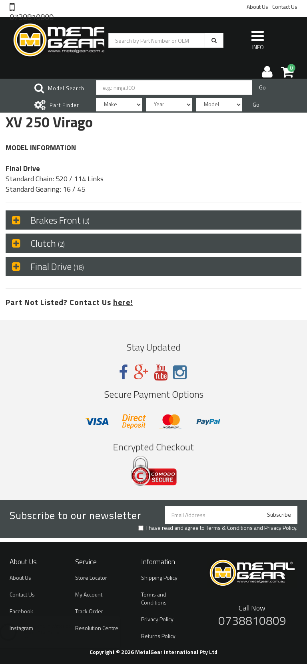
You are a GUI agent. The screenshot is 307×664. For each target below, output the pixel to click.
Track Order (89, 611)
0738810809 (32, 16)
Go (262, 87)
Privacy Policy (280, 527)
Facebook (21, 611)
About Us (257, 6)
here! (123, 302)
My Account (88, 594)
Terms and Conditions (154, 598)
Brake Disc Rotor (50, 632)
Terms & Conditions (229, 527)
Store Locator (91, 577)
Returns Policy (158, 636)
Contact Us (284, 6)
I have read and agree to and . (217, 528)
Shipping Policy (159, 577)
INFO (257, 40)
